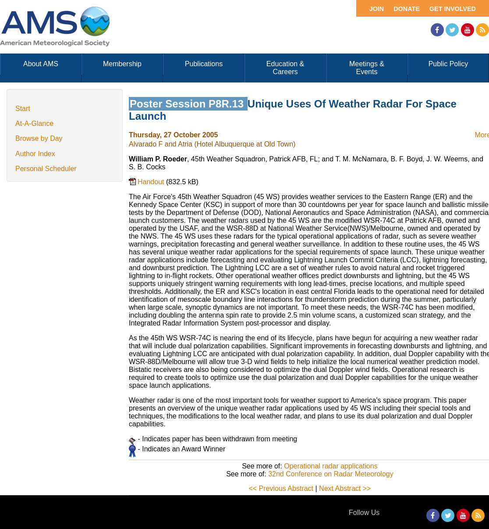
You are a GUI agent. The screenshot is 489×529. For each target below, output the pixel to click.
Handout (152, 182)
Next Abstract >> (345, 488)
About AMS (40, 64)
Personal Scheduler (46, 168)
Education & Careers (285, 67)
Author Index (35, 153)
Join (376, 8)
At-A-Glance (34, 123)
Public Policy (448, 64)
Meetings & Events (366, 67)
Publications (204, 64)
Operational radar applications (330, 466)
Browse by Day (39, 138)
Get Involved (452, 8)
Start (22, 108)
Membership (122, 64)
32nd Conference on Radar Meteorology (330, 474)
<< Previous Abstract (280, 488)
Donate (406, 8)
